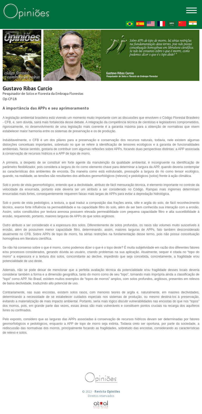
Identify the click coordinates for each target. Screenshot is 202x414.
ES (140, 23)
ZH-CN (182, 23)
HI (193, 23)
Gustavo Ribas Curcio (27, 88)
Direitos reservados (101, 396)
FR (161, 23)
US (151, 23)
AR (172, 23)
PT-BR (130, 23)
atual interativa (101, 405)
